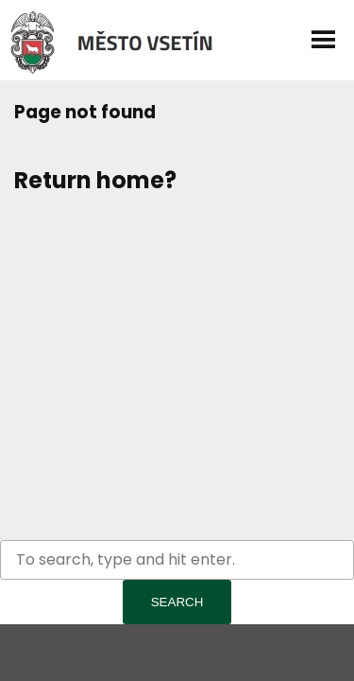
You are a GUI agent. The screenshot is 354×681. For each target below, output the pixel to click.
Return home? (95, 180)
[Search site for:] (177, 560)
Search (177, 602)
